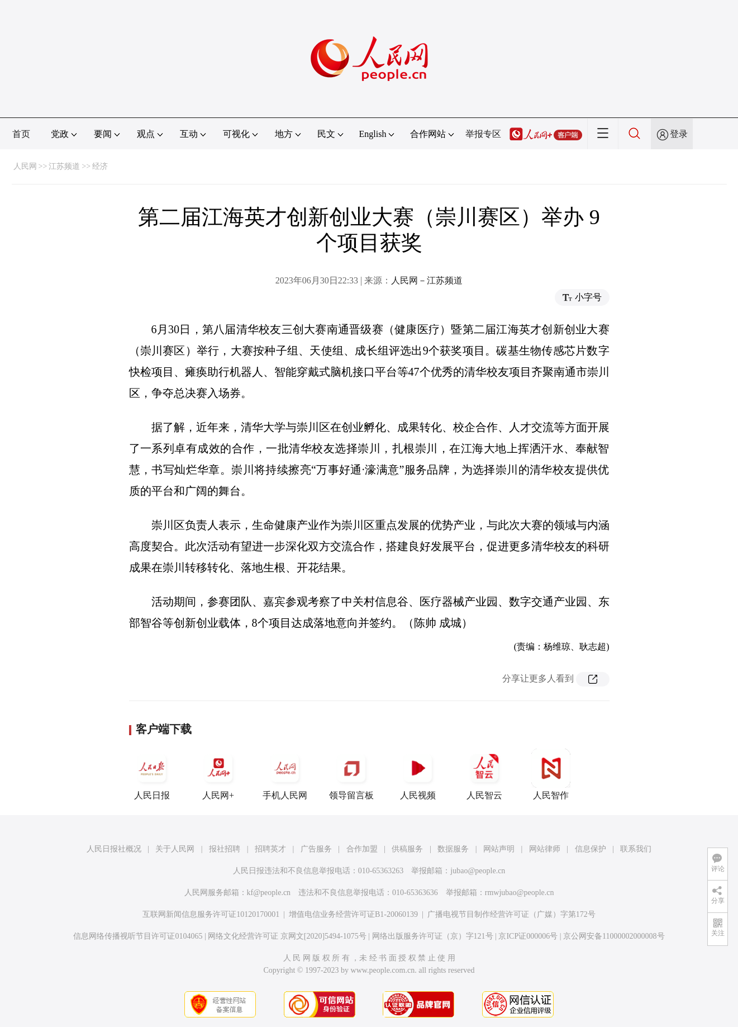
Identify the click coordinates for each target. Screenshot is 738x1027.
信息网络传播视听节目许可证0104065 (137, 936)
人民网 (25, 166)
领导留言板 (351, 774)
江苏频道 (64, 166)
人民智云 (484, 774)
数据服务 (453, 849)
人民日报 (152, 774)
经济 (100, 166)
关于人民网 (174, 849)
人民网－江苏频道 (427, 280)
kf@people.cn (269, 892)
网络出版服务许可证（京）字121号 (432, 936)
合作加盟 (362, 849)
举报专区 (483, 134)
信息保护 (590, 849)
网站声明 (499, 849)
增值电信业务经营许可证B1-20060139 (353, 914)
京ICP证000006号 (528, 936)
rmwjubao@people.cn (519, 892)
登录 (679, 134)
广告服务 (316, 849)
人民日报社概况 (114, 849)
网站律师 (544, 849)
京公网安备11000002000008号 (613, 936)
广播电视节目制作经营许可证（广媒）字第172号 (511, 914)
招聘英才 (270, 849)
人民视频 (417, 774)
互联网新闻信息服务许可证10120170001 (210, 914)
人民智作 (550, 774)
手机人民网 (285, 774)
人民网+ (218, 774)
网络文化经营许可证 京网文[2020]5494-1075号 (287, 936)
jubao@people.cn (477, 871)
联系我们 (635, 849)
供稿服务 (407, 849)
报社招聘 (224, 849)
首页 (21, 134)
